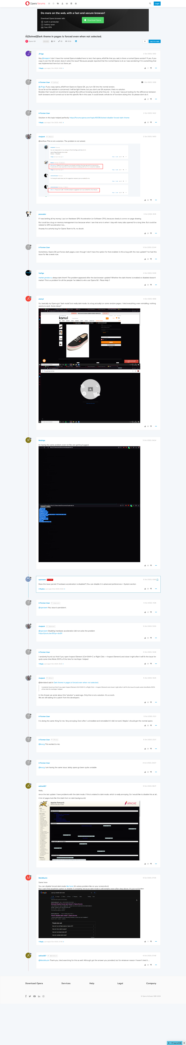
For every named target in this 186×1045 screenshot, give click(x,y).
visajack (42, 137)
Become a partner (153, 1002)
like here (69, 886)
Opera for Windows (34, 993)
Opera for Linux (33, 1000)
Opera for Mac (32, 996)
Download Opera (94, 20)
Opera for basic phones (36, 1025)
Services (65, 983)
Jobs (148, 996)
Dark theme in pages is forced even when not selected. (76, 682)
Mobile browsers (31, 1011)
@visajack (46, 58)
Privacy (120, 992)
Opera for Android (34, 1015)
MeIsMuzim (43, 878)
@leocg (54, 739)
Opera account (67, 992)
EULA (119, 999)
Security (120, 989)
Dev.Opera (93, 999)
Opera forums (94, 996)
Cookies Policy (123, 996)
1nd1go (41, 273)
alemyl (41, 299)
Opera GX (32, 41)
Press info (150, 992)
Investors (150, 999)
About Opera (151, 989)
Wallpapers (65, 996)
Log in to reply (154, 41)
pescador (42, 214)
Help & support (95, 989)
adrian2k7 (42, 786)
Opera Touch (32, 1021)
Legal (120, 983)
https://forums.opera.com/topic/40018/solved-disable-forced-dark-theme (99, 118)
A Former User (44, 82)
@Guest (50, 136)
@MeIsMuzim (52, 955)
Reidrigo (42, 440)
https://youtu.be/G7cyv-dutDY (50, 633)
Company (151, 983)
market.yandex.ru (45, 278)
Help (91, 983)
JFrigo (41, 54)
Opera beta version (34, 1003)
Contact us (150, 1006)
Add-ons (64, 989)
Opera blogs (94, 992)
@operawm (55, 603)
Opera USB (31, 1006)
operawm (42, 580)
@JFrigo (54, 82)
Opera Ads (65, 999)
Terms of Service (123, 1002)
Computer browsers (32, 989)
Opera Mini (31, 1018)
